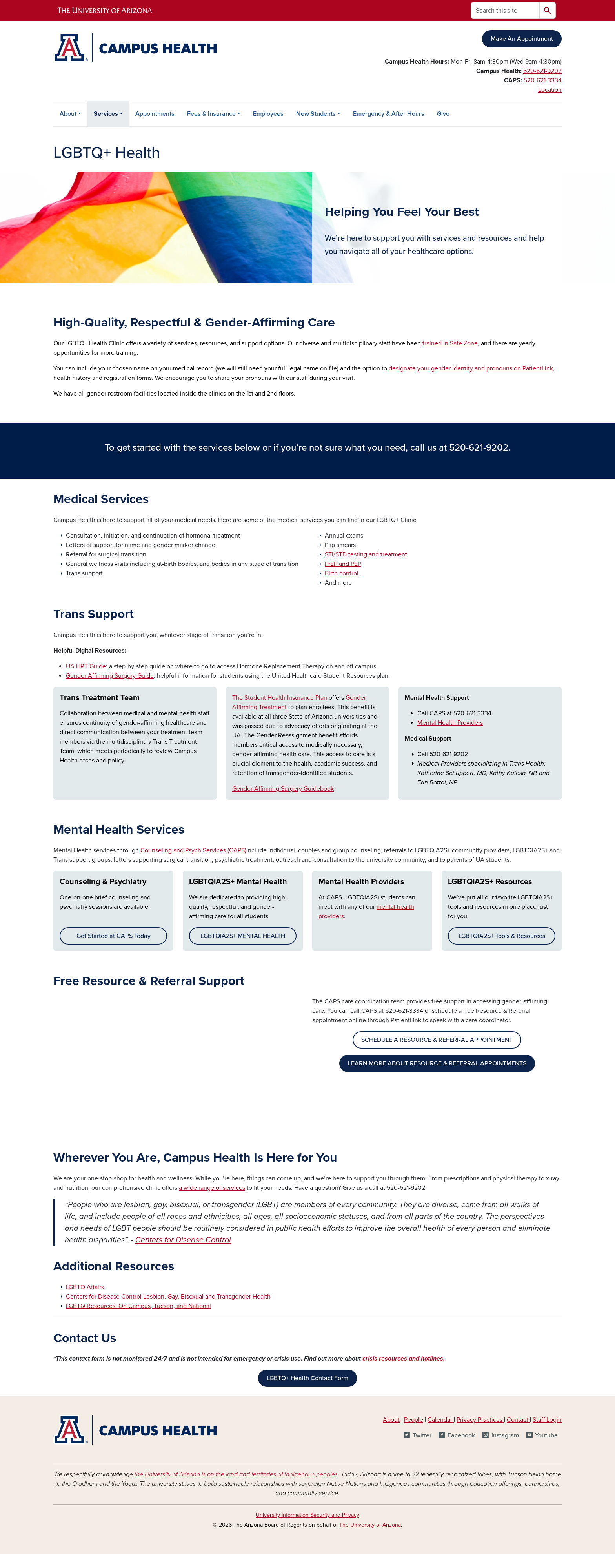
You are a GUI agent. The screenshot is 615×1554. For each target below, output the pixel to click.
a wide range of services (212, 1188)
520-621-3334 (543, 80)
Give (443, 114)
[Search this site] (505, 10)
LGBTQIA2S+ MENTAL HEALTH (243, 936)
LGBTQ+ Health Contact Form (307, 1378)
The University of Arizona (370, 1524)
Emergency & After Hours (388, 114)
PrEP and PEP (343, 564)
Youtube (546, 1435)
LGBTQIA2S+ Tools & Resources (502, 936)
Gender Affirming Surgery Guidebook (283, 789)
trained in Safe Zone (450, 343)
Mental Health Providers (450, 723)
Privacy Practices (480, 1420)
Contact (517, 1420)
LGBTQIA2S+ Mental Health (238, 881)
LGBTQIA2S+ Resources (490, 881)
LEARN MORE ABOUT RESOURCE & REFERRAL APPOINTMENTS (437, 1063)
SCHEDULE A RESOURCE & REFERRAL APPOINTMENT (437, 1040)
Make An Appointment (522, 39)
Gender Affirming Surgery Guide (110, 676)
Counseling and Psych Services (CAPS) (193, 850)
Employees (268, 114)
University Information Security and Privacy (307, 1515)
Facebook (461, 1435)
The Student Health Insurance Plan (279, 698)
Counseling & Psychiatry (103, 881)
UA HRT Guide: (87, 666)
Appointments (155, 114)
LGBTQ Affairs (85, 1287)
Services (106, 114)
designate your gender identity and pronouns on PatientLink (470, 368)
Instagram (505, 1435)
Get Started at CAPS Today (113, 936)
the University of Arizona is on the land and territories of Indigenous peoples (236, 1474)
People (413, 1420)
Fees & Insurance (211, 114)
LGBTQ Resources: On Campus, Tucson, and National (138, 1306)
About (68, 114)
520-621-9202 (542, 71)
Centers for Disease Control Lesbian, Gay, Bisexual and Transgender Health (168, 1296)
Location (550, 90)
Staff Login (547, 1420)
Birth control (341, 573)
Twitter (422, 1435)
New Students (316, 114)
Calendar (441, 1420)
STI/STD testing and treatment (366, 554)
